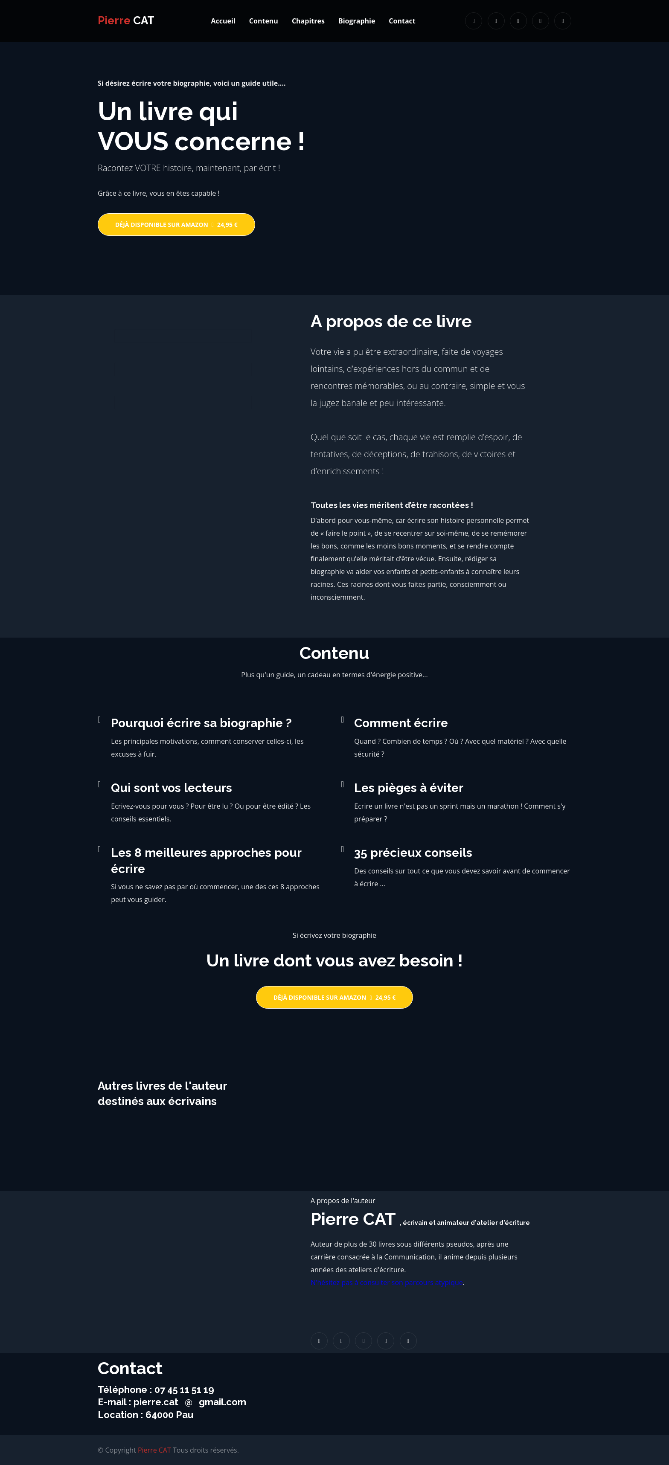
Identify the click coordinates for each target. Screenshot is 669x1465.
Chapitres (308, 21)
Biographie (356, 21)
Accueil (223, 21)
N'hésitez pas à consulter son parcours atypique (387, 1282)
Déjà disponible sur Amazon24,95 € (176, 224)
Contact (402, 21)
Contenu (263, 21)
